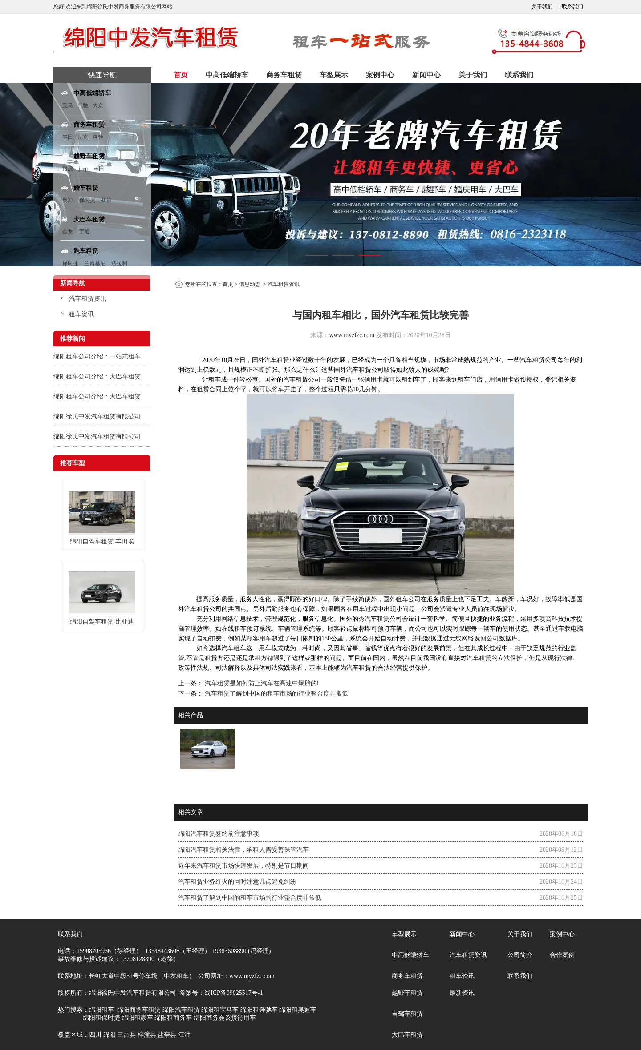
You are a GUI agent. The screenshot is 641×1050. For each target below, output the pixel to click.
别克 (82, 137)
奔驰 (82, 105)
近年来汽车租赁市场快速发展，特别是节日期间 (243, 865)
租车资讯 (81, 314)
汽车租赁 (276, 360)
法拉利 (119, 263)
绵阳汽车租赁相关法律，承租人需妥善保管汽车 (243, 849)
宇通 (84, 232)
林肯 (106, 200)
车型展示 (334, 75)
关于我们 (542, 7)
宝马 (67, 105)
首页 (181, 75)
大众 (98, 105)
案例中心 (380, 75)
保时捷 (87, 200)
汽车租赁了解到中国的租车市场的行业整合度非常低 (275, 693)
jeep (83, 168)
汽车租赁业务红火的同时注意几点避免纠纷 (237, 881)
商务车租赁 (284, 75)
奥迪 (67, 200)
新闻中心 (426, 75)
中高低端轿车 (227, 75)
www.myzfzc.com (351, 335)
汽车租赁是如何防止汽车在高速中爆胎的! (261, 683)
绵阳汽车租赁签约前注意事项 (218, 833)
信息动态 (249, 284)
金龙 (67, 232)
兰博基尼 (95, 263)
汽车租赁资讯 (87, 298)
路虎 (67, 168)
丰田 (67, 137)
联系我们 (572, 7)
